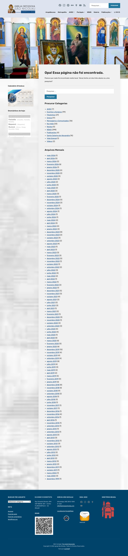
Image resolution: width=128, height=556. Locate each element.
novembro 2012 (53, 441)
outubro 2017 (52, 408)
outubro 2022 (52, 264)
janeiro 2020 (52, 347)
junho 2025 (51, 185)
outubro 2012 (52, 444)
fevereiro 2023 (53, 255)
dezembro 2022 (53, 258)
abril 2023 (51, 250)
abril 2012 (50, 458)
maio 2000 (51, 476)
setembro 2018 (53, 394)
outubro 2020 (52, 323)
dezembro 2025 (53, 170)
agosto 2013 (52, 435)
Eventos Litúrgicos (54, 112)
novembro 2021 (53, 294)
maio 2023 (51, 247)
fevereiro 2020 (53, 344)
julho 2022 (51, 270)
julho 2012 (51, 452)
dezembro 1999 (53, 479)
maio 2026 (51, 155)
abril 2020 (51, 338)
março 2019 (51, 376)
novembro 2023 (53, 235)
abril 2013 (50, 438)
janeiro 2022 (52, 288)
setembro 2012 (53, 447)
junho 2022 (51, 273)
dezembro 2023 (53, 232)
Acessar (10, 511)
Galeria (96, 12)
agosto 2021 (52, 300)
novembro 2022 (53, 261)
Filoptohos (51, 115)
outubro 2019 (52, 355)
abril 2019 (50, 373)
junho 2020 (51, 332)
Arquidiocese (50, 12)
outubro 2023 (52, 238)
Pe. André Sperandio (68, 544)
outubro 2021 (52, 297)
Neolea (49, 127)
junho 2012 (51, 455)
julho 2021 (51, 302)
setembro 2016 (53, 417)
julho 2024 (51, 214)
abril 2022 (51, 279)
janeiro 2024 (52, 229)
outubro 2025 (52, 176)
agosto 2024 (52, 211)
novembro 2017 (53, 405)
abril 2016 (50, 420)
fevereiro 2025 (53, 197)
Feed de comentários (15, 517)
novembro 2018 (53, 388)
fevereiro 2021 (52, 314)
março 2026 (51, 161)
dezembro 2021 (53, 291)
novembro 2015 (53, 423)
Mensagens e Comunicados (58, 121)
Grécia (49, 118)
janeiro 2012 (52, 464)
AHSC (71, 12)
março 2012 (51, 461)
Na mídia (50, 124)
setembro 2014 (53, 426)
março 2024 (52, 226)
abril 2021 (50, 308)
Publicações (106, 12)
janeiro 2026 (52, 167)
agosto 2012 (52, 449)
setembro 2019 (53, 358)
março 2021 (51, 311)
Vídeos (49, 141)
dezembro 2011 (53, 467)
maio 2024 (51, 220)
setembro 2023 (53, 241)
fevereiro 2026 (53, 164)
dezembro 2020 (53, 317)
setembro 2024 (53, 208)
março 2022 (51, 282)
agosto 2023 (52, 244)
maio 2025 (51, 188)
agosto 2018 (52, 396)
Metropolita (62, 12)
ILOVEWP (67, 549)
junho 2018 (51, 402)
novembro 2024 (53, 203)
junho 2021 (51, 305)
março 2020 (52, 341)
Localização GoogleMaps (65, 511)
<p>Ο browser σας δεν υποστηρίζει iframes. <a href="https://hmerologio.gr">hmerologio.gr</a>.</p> (19, 125)
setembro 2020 (53, 326)
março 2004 (52, 473)
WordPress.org (12, 519)
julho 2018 (51, 399)
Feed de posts (12, 514)
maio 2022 (51, 276)
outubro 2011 (52, 470)
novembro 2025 (53, 173)
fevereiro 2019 (52, 379)
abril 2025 (51, 191)
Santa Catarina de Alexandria (58, 135)
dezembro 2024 (53, 200)
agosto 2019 (52, 361)
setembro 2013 (53, 432)
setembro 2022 (53, 267)
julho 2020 (51, 329)
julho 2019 (51, 364)
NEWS (89, 12)
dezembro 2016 (53, 411)
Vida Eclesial (52, 138)
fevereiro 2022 (53, 285)
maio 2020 (51, 335)
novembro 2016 (53, 414)
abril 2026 (51, 158)
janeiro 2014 (52, 429)
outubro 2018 (52, 391)
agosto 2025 (52, 179)
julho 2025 (51, 182)
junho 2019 (51, 367)
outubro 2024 (52, 205)
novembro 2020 (53, 320)
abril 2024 (51, 223)
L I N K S (117, 12)
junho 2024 (51, 217)
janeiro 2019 (52, 382)
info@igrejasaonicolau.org (65, 506)
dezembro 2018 (53, 385)
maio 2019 (51, 370)
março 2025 (51, 194)
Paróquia (80, 12)
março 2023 (51, 252)
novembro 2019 (53, 352)
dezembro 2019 (53, 349)
